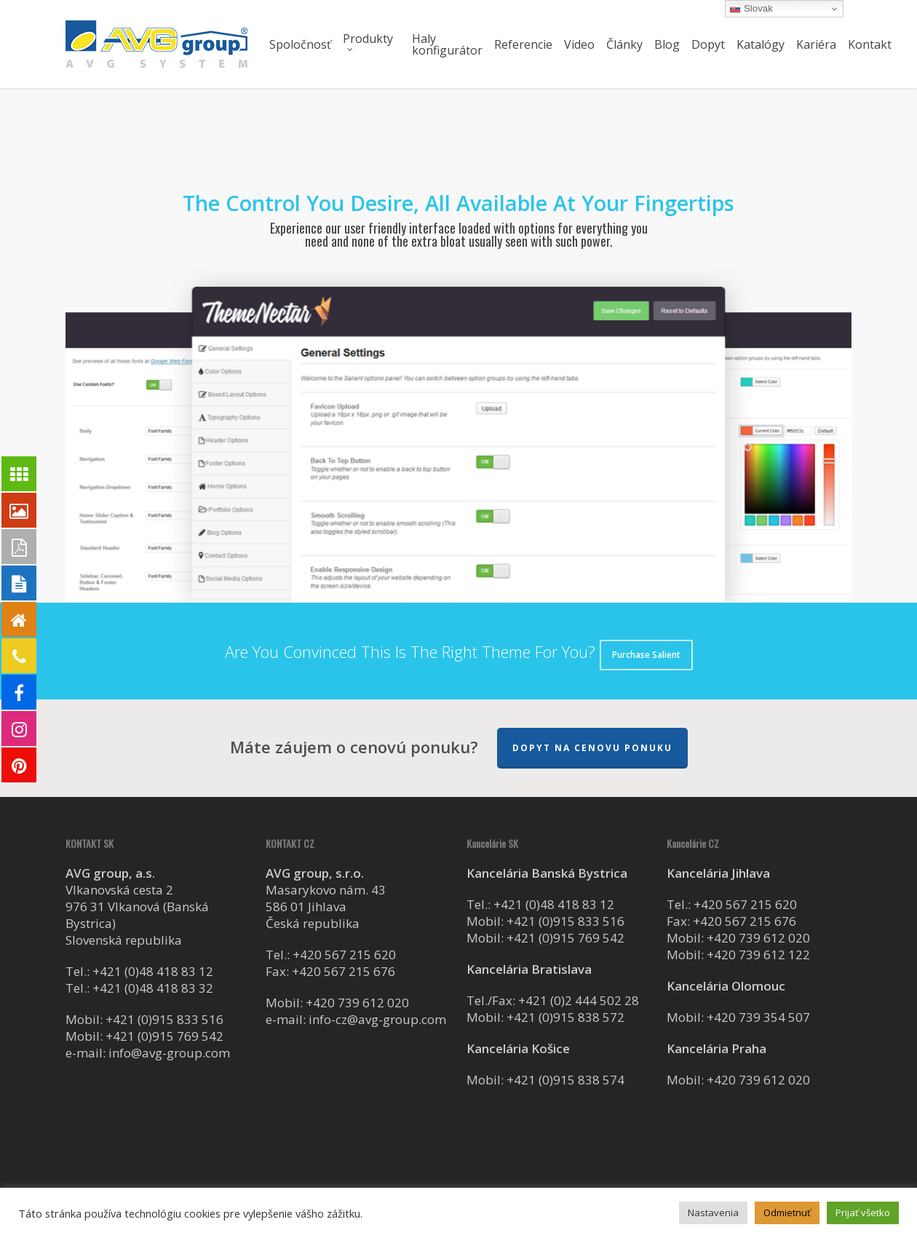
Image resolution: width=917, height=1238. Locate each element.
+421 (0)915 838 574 (565, 1079)
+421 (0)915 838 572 (565, 1017)
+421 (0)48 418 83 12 (152, 971)
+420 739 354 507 (758, 1017)
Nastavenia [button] (713, 1212)
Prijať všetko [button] (862, 1212)
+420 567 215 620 (344, 954)
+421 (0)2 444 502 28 (578, 1000)
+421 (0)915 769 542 (164, 1036)
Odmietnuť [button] (787, 1212)
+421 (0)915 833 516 (164, 1019)
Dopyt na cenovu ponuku (592, 748)
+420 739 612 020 (357, 1002)
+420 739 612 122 (758, 954)
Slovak (751, 9)
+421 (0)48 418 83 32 (152, 988)
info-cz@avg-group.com (377, 1019)
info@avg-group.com (169, 1052)
